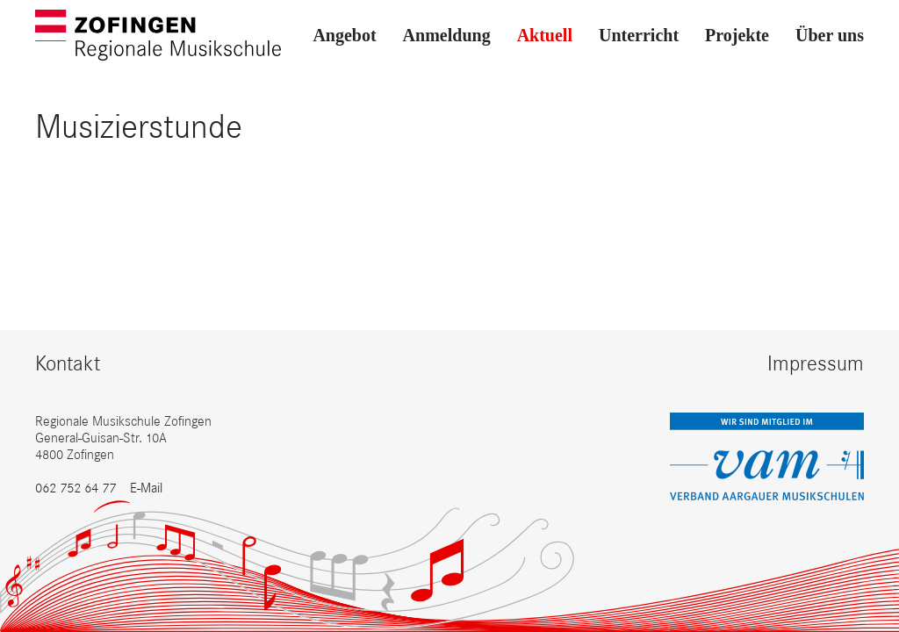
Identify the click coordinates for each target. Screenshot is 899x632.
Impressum (815, 363)
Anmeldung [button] (447, 35)
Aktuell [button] (544, 35)
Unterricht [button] (639, 35)
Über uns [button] (829, 35)
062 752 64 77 (75, 487)
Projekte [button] (737, 35)
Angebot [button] (344, 35)
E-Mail (146, 487)
